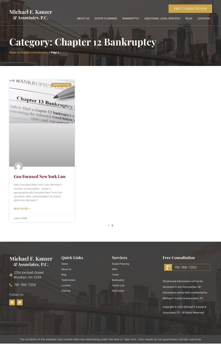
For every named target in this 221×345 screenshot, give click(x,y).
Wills (115, 270)
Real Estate (118, 292)
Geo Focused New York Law (40, 177)
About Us (83, 19)
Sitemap (66, 292)
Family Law (118, 286)
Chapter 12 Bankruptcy (33, 53)
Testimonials (68, 281)
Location (203, 19)
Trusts (115, 276)
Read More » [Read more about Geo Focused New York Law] (22, 210)
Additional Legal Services (162, 19)
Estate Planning (105, 19)
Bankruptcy (130, 19)
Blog (188, 19)
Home (13, 53)
